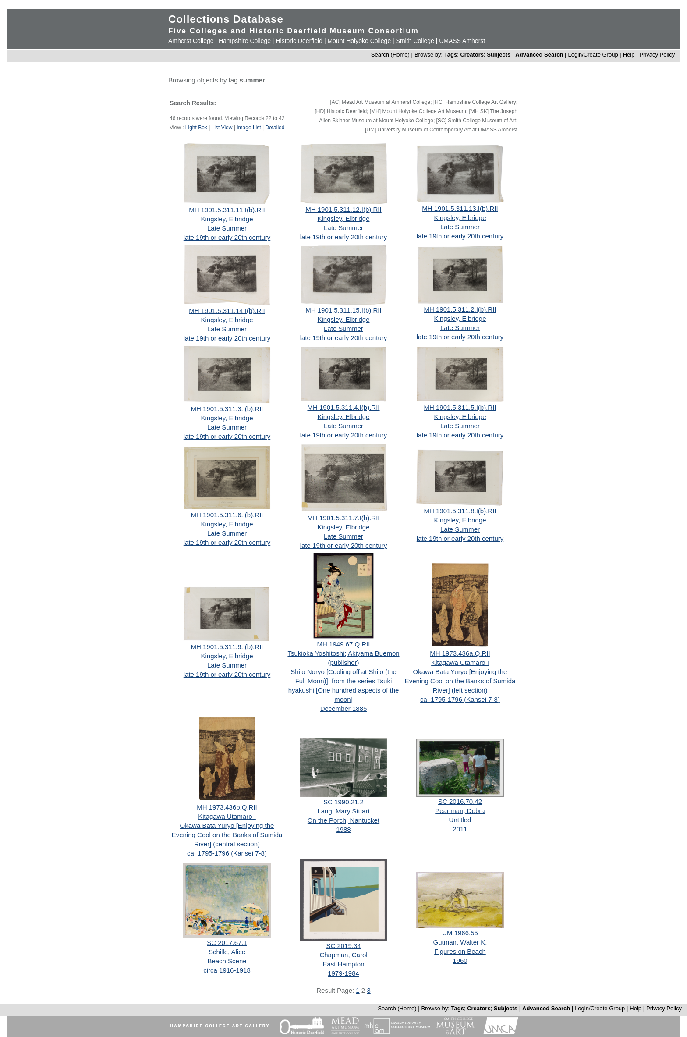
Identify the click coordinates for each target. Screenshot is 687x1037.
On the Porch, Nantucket (343, 820)
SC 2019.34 (343, 945)
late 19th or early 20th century (227, 237)
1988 (343, 829)
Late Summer (227, 228)
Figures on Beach (460, 951)
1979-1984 (343, 973)
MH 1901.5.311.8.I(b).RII (460, 511)
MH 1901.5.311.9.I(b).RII (227, 646)
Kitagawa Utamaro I (460, 662)
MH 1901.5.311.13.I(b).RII (460, 208)
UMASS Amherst (462, 40)
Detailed (274, 127)
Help (629, 54)
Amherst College (191, 40)
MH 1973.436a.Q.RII (460, 653)
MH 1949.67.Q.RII (343, 644)
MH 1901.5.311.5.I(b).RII (460, 407)
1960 (460, 960)
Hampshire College (245, 40)
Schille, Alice (227, 951)
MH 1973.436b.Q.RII (227, 807)
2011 (460, 829)
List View (222, 127)
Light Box (196, 127)
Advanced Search (539, 54)
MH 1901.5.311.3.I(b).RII (227, 408)
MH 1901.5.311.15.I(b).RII (343, 310)
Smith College (415, 40)
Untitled (460, 820)
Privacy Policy (657, 54)
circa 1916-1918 (227, 970)
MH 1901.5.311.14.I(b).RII (227, 310)
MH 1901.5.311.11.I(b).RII (227, 209)
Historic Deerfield (299, 40)
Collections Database (225, 19)
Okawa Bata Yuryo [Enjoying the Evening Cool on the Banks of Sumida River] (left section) (460, 681)
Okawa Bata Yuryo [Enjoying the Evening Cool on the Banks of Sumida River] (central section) (227, 835)
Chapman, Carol (343, 955)
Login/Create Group (594, 54)
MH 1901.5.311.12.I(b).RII (343, 209)
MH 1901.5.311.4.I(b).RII (343, 407)
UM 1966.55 (460, 933)
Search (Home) (390, 54)
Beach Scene (226, 961)
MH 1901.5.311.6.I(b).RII (227, 514)
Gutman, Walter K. (460, 942)
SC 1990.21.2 (343, 802)
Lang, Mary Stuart (343, 811)
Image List (249, 127)
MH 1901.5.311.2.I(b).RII (460, 309)
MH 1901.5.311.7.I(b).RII (343, 518)
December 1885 (343, 708)
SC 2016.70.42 (460, 801)
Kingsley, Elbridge (227, 219)
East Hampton (343, 964)
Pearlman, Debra (460, 810)
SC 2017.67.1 (227, 942)
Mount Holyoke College (359, 40)
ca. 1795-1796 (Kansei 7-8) (460, 699)
